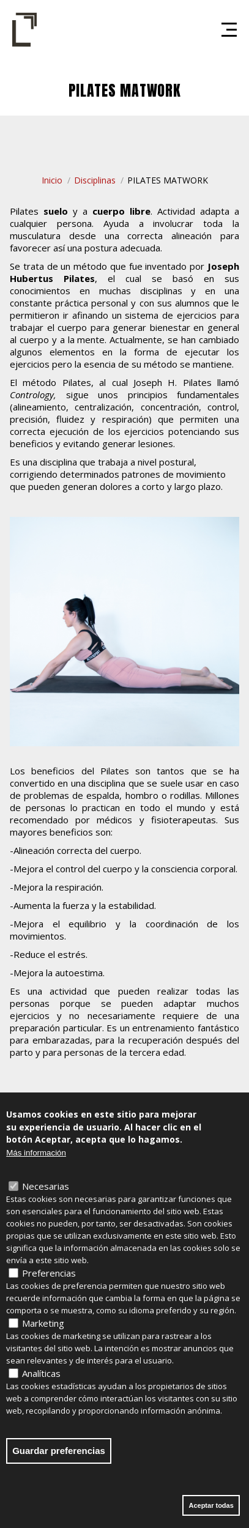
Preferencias (49, 1278)
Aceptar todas (210, 1511)
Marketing (43, 1328)
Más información (36, 1158)
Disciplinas (95, 180)
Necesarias (45, 1191)
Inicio (52, 180)
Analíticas (41, 1379)
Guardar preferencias (58, 1456)
